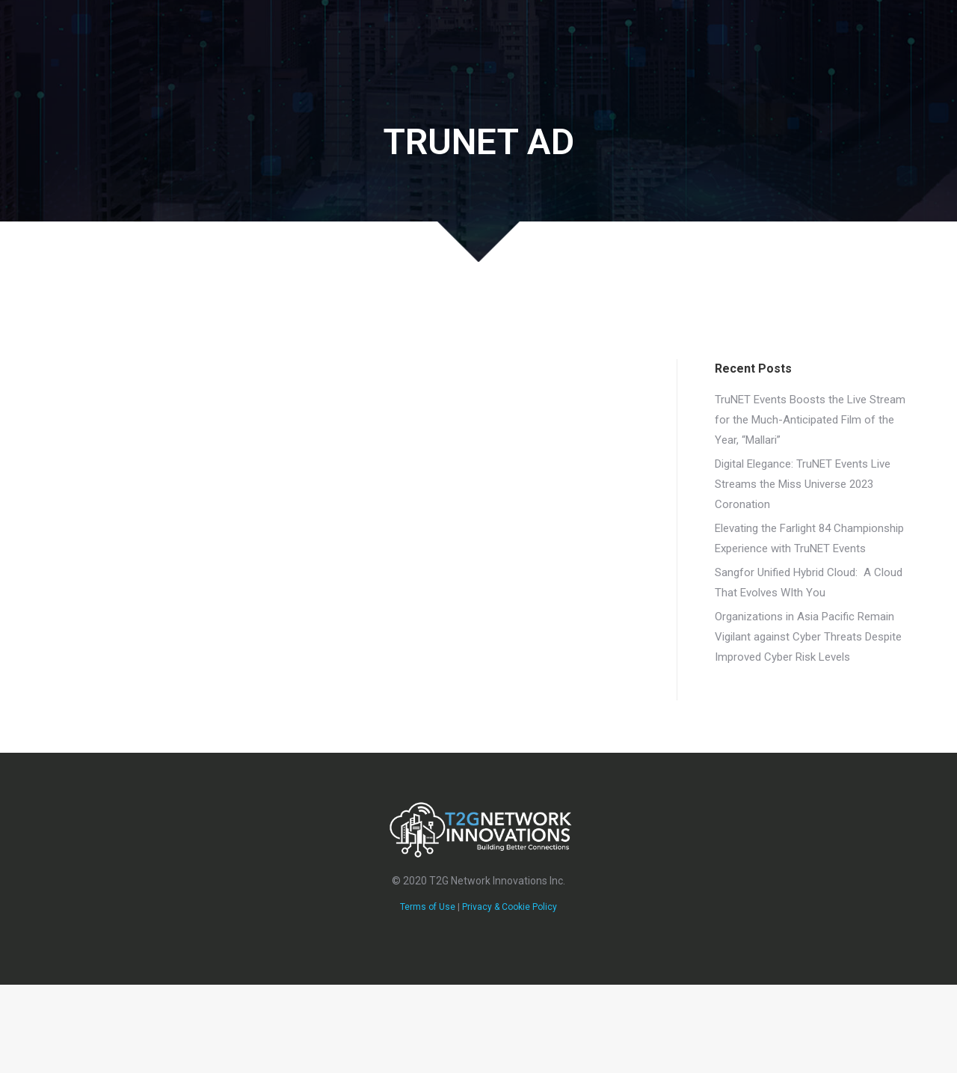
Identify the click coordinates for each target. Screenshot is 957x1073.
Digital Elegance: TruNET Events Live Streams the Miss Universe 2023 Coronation (802, 484)
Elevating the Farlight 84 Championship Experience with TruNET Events (809, 538)
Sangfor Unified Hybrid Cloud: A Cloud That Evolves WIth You (808, 582)
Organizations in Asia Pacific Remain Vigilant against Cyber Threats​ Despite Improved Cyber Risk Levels (808, 637)
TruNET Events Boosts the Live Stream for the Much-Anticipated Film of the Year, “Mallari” (810, 420)
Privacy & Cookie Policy (509, 907)
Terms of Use (427, 907)
